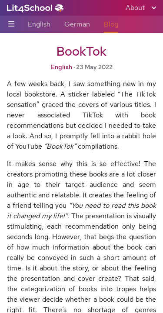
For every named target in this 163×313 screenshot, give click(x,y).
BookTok (81, 51)
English (39, 24)
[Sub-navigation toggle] (11, 24)
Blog (111, 24)
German (77, 24)
